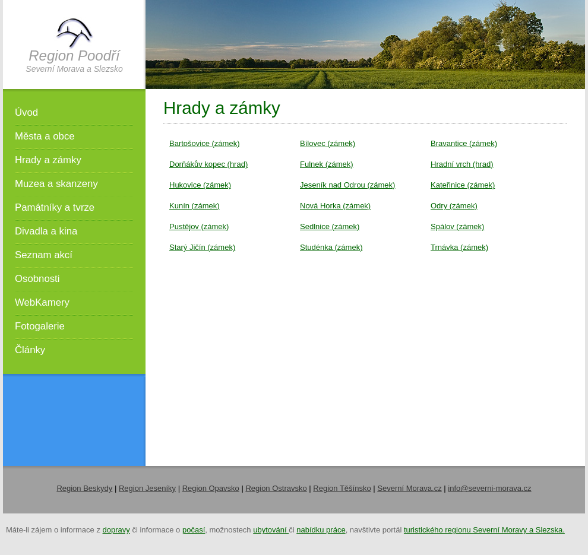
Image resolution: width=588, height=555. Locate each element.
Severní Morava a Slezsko (74, 69)
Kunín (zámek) (194, 205)
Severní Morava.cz (409, 488)
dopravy (116, 529)
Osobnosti (37, 278)
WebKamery (42, 302)
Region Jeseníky (147, 488)
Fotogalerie (40, 326)
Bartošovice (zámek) (204, 143)
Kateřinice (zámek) (463, 184)
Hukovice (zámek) (200, 184)
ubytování (271, 529)
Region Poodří (74, 55)
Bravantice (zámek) (464, 143)
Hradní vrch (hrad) (462, 164)
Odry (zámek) (454, 205)
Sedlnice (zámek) (329, 226)
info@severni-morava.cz (489, 488)
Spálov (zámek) (457, 226)
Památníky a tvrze (54, 207)
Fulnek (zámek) (326, 164)
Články (30, 350)
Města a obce (45, 136)
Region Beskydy (84, 488)
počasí (193, 529)
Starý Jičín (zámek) (202, 247)
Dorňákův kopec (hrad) (208, 164)
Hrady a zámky (48, 160)
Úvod (26, 112)
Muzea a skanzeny (56, 183)
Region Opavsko (210, 488)
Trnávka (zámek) (459, 247)
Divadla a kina (46, 231)
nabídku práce (320, 529)
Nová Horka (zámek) (335, 205)
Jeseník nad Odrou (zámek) (347, 184)
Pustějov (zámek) (199, 226)
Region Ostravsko (275, 488)
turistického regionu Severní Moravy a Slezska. (484, 529)
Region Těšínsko (342, 488)
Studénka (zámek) (331, 247)
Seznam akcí (43, 255)
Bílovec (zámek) (327, 143)
